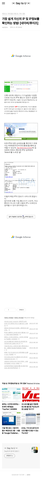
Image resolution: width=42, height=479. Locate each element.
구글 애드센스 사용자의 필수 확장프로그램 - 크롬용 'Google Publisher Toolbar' (16, 348)
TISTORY (21, 475)
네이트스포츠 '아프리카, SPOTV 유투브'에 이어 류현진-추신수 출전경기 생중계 (16, 323)
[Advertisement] (21, 56)
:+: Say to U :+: (21, 3)
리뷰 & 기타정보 (8, 318)
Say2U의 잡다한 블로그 (11, 451)
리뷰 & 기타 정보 (18, 318)
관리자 (28, 475)
